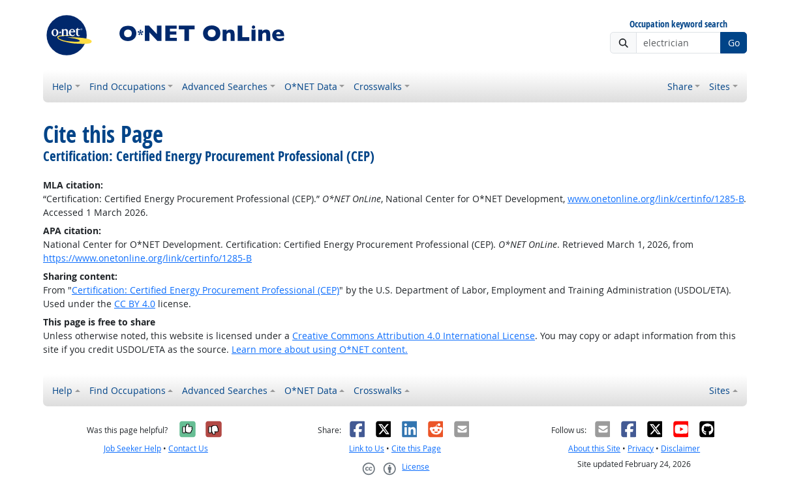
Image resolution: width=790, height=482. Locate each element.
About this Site (594, 448)
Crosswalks (378, 86)
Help (62, 86)
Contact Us (188, 448)
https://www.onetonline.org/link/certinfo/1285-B (147, 258)
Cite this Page (416, 448)
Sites (719, 86)
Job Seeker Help (132, 448)
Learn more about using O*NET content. (320, 349)
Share (680, 86)
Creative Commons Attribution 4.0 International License (413, 335)
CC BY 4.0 (134, 303)
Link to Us (366, 448)
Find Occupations (127, 86)
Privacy (641, 448)
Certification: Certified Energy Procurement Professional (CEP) (205, 290)
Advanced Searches (224, 86)
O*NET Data (310, 86)
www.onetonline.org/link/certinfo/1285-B (656, 198)
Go (734, 43)
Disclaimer (680, 448)
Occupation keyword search (678, 24)
